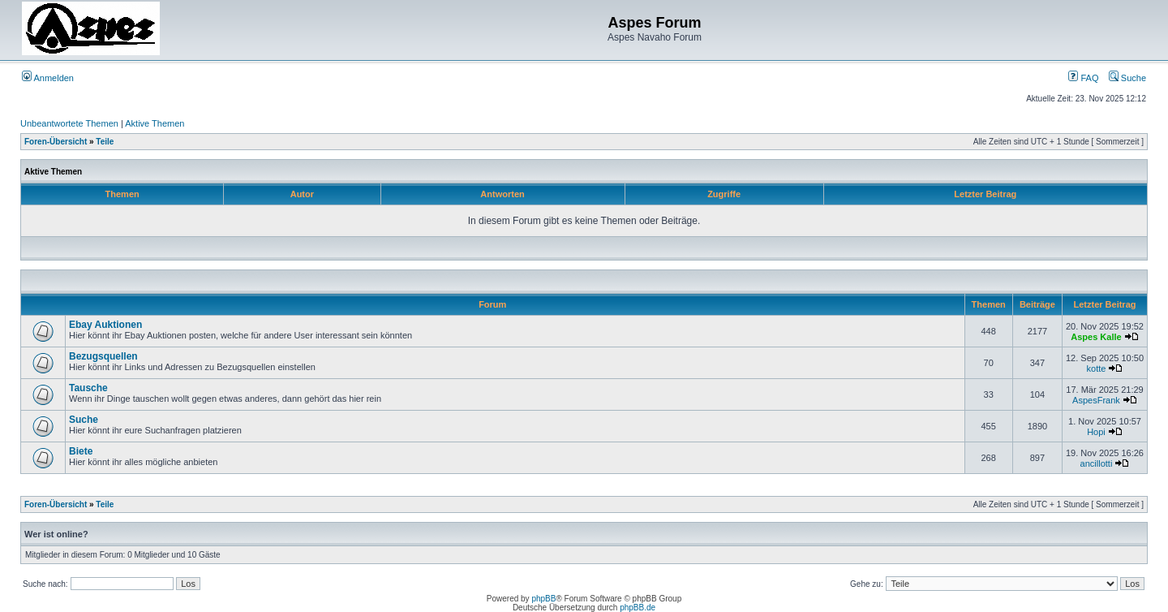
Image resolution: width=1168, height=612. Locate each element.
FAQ (1083, 78)
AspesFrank (1096, 400)
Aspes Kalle (1096, 337)
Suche (1127, 78)
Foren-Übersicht (55, 141)
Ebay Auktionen (105, 324)
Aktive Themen (154, 123)
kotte (1096, 368)
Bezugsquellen (103, 356)
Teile (105, 141)
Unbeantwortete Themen (69, 123)
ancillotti (1096, 463)
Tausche (88, 388)
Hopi (1096, 432)
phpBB (543, 598)
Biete (80, 451)
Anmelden (48, 78)
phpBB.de (637, 607)
